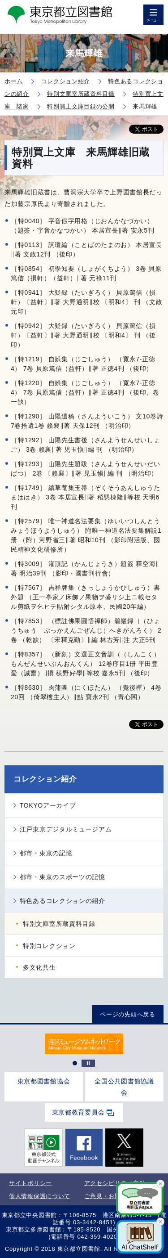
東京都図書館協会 (43, 1081)
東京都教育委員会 (78, 1112)
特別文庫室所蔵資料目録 (59, 923)
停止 (88, 1063)
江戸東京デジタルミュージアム (66, 829)
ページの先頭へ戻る (127, 1014)
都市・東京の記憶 (46, 853)
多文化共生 (39, 967)
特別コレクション (49, 945)
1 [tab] (75, 1063)
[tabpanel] (83, 1044)
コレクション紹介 (45, 779)
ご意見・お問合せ (109, 1196)
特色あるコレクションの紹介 (62, 900)
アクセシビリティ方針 (115, 1183)
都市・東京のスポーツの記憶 (62, 877)
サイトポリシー (30, 1183)
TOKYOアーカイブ (48, 805)
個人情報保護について (39, 1196)
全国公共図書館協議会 (124, 1087)
